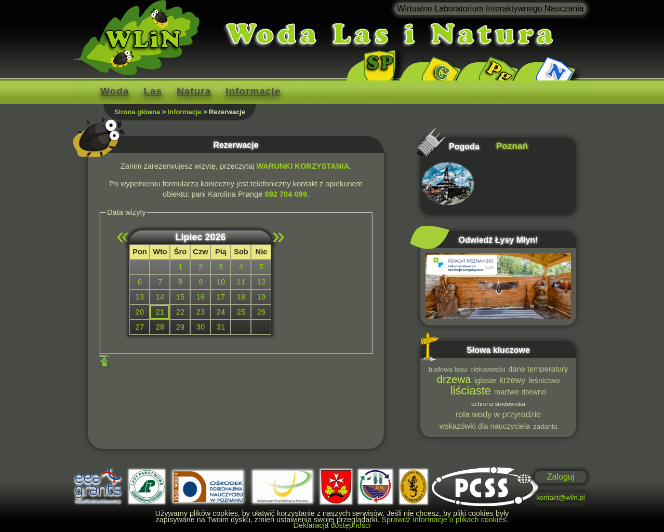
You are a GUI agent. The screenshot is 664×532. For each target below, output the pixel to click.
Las (152, 91)
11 (241, 282)
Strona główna (137, 112)
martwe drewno (520, 392)
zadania (545, 426)
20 (140, 312)
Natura (194, 91)
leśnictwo (544, 380)
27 (140, 327)
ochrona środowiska (498, 403)
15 (180, 297)
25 (241, 312)
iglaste (485, 380)
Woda (114, 91)
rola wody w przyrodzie (498, 414)
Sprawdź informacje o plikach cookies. (444, 519)
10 (221, 282)
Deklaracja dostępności (332, 525)
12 (261, 282)
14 (160, 297)
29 (180, 327)
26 (261, 312)
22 (180, 312)
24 (221, 312)
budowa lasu (448, 369)
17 (221, 297)
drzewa (454, 379)
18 (241, 297)
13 (140, 297)
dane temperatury (538, 369)
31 (221, 327)
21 (160, 312)
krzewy (512, 380)
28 (160, 327)
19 (261, 297)
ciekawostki (487, 369)
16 (200, 297)
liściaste (470, 390)
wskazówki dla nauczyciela (485, 426)
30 (200, 327)
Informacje (253, 91)
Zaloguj (560, 476)
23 (200, 312)
